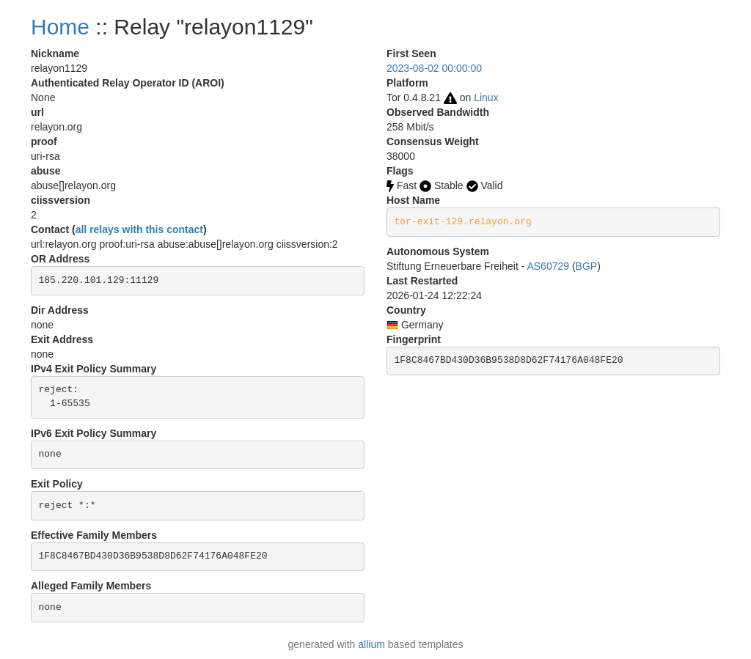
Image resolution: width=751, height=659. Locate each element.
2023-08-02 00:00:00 (434, 68)
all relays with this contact (139, 229)
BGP (587, 266)
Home (60, 27)
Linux (486, 97)
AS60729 (548, 266)
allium (371, 644)
